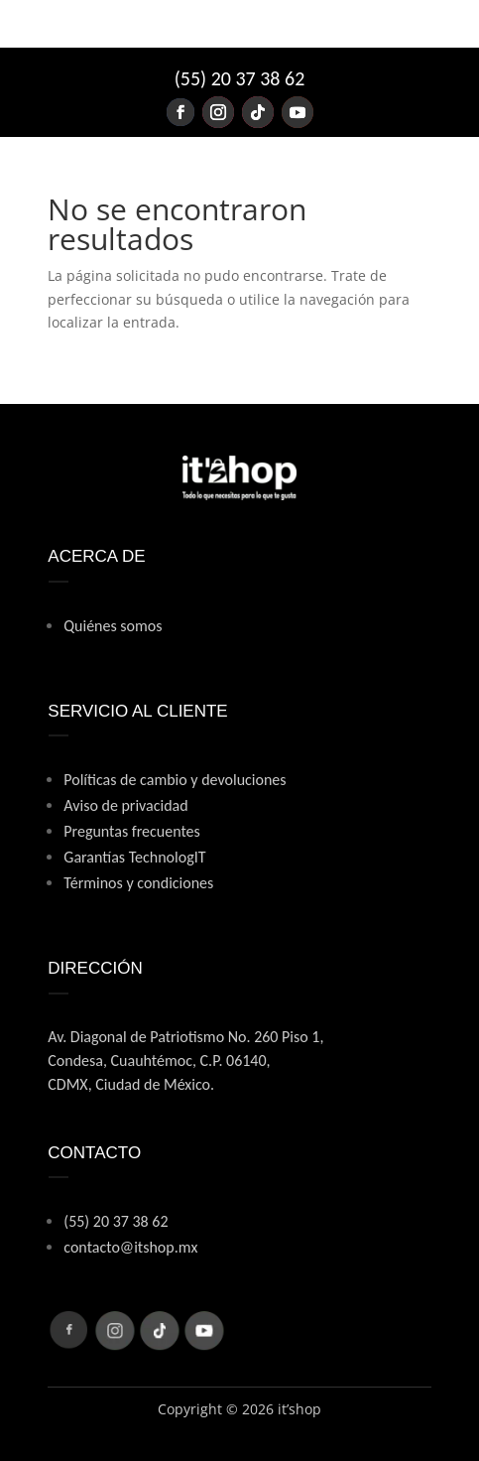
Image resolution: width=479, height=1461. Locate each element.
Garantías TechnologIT (134, 857)
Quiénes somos (112, 625)
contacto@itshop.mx (130, 1247)
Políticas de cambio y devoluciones (174, 779)
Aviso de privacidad (125, 805)
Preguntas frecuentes (131, 831)
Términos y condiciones (138, 882)
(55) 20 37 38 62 (240, 78)
